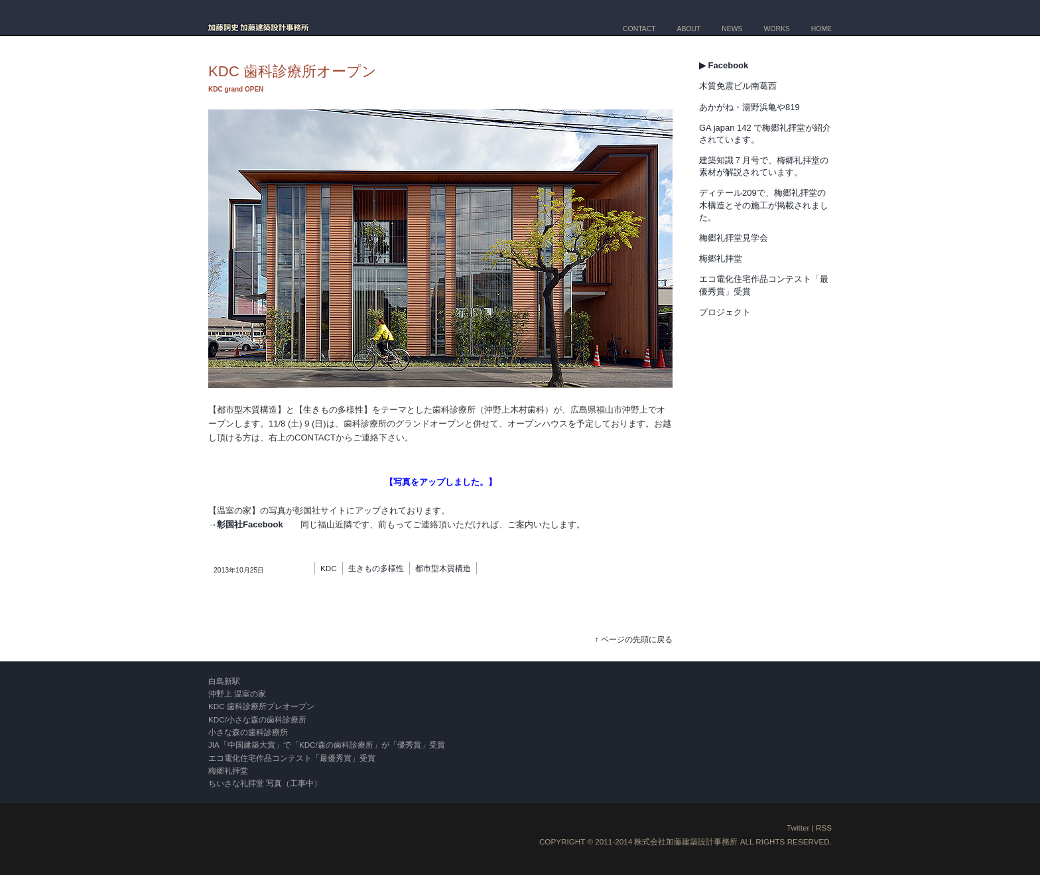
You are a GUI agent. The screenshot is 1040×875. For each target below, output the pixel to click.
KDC (328, 568)
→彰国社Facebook (245, 524)
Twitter (798, 827)
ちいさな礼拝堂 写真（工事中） (265, 783)
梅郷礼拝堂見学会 (733, 238)
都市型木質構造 (443, 568)
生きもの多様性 (376, 568)
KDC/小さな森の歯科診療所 (257, 719)
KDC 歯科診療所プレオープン (261, 706)
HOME (821, 29)
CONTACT (639, 29)
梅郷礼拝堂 (720, 258)
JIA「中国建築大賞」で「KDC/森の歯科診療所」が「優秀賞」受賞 (326, 744)
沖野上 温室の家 (237, 693)
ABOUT (689, 29)
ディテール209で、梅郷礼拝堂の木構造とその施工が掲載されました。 (763, 205)
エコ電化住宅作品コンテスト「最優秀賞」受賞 (291, 758)
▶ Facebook (723, 65)
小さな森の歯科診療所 (248, 732)
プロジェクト (725, 312)
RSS (824, 827)
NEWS (732, 29)
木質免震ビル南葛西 (738, 86)
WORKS (777, 29)
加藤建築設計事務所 (702, 841)
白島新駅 (224, 681)
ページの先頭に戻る (637, 639)
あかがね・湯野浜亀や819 (749, 107)
